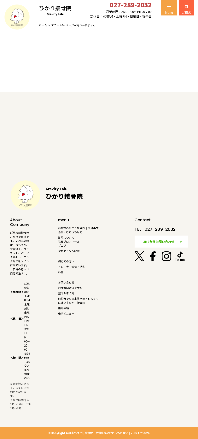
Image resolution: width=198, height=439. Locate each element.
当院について (66, 237)
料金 (60, 272)
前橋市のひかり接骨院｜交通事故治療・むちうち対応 (78, 230)
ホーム (43, 25)
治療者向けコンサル (70, 288)
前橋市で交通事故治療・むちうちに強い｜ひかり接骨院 (78, 301)
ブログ (62, 246)
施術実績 (63, 308)
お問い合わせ (66, 282)
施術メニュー (66, 313)
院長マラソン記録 (69, 251)
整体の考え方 (66, 293)
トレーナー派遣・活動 (71, 267)
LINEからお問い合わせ (158, 241)
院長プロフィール (69, 241)
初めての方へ (66, 261)
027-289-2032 (160, 229)
